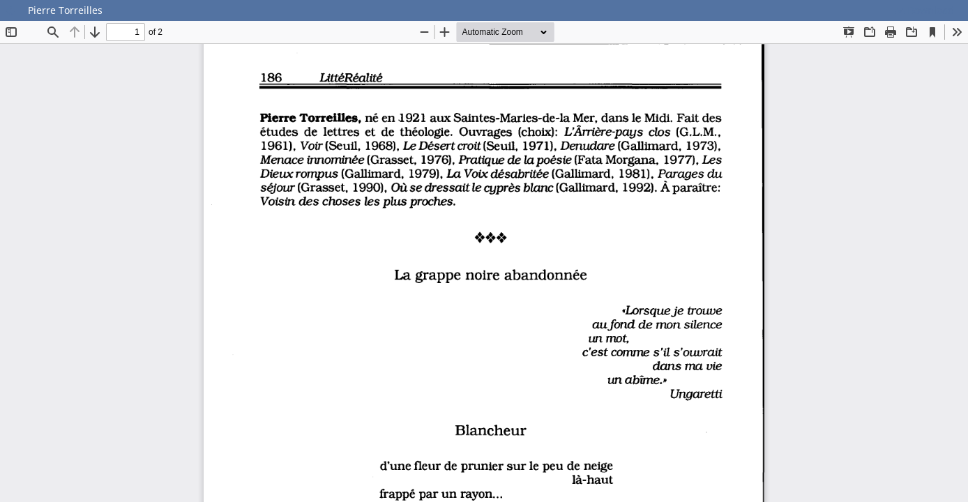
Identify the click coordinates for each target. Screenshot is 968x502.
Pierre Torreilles (65, 10)
